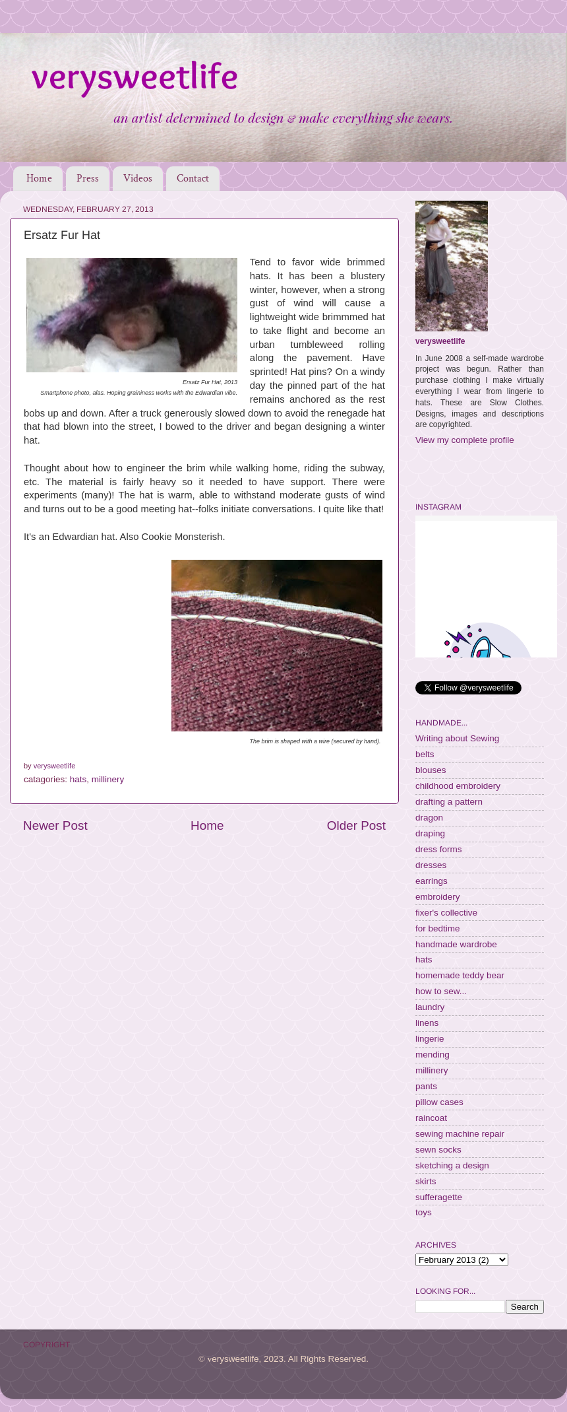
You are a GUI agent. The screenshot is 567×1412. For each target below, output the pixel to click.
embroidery (437, 897)
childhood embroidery (457, 786)
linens (426, 1023)
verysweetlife (440, 341)
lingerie (429, 1039)
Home (39, 178)
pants (426, 1086)
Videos (137, 178)
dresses (430, 865)
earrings (431, 881)
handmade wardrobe (456, 944)
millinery (108, 779)
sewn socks (438, 1150)
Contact (193, 178)
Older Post (356, 825)
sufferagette (438, 1197)
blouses (430, 770)
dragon (429, 818)
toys (423, 1212)
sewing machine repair (459, 1134)
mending (432, 1054)
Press (87, 178)
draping (430, 833)
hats (78, 779)
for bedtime (437, 928)
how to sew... (441, 991)
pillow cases (439, 1102)
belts (424, 754)
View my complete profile (464, 440)
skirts (425, 1181)
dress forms (438, 849)
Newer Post (55, 825)
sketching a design (452, 1165)
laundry (429, 1007)
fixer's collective (446, 913)
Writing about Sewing (457, 738)
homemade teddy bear (459, 975)
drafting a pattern (449, 802)
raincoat (431, 1118)
